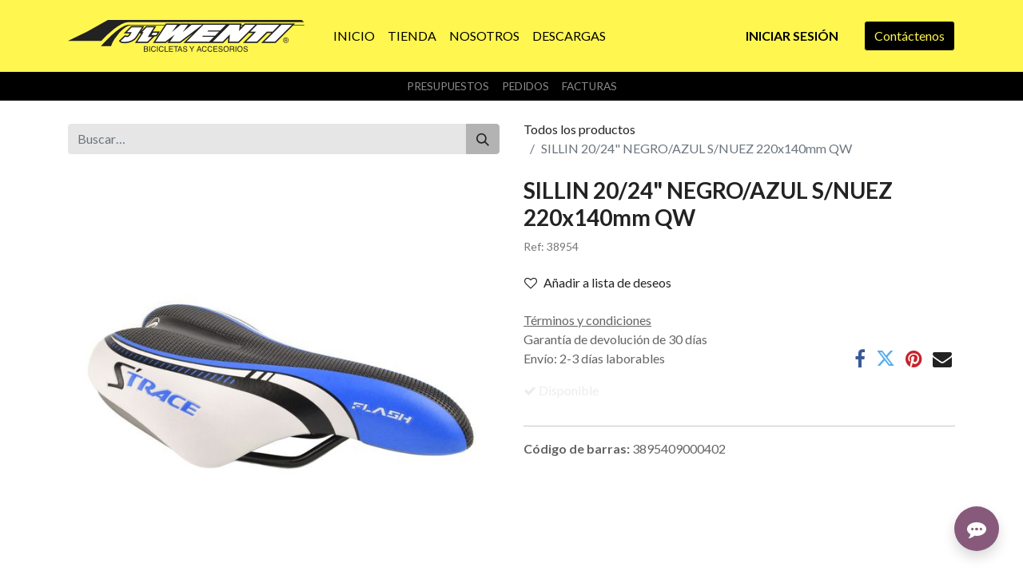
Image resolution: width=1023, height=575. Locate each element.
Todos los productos (579, 129)
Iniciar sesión (792, 35)
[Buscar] (483, 139)
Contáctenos (909, 35)
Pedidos (525, 86)
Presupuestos (448, 86)
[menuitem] (354, 36)
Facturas (589, 86)
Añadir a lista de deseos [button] (597, 282)
